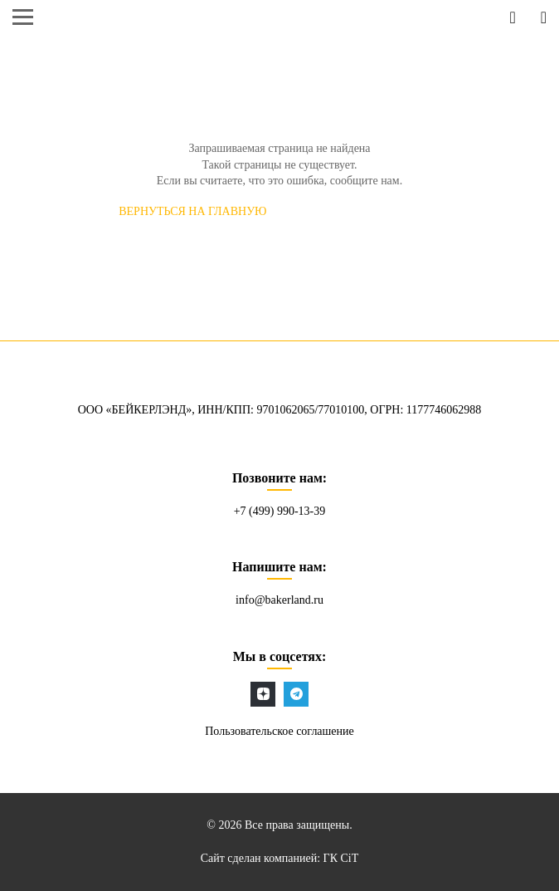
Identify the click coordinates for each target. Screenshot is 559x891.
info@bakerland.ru (279, 600)
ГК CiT (341, 858)
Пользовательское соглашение (279, 731)
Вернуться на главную (192, 211)
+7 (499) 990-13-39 (280, 511)
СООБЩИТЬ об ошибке (372, 211)
